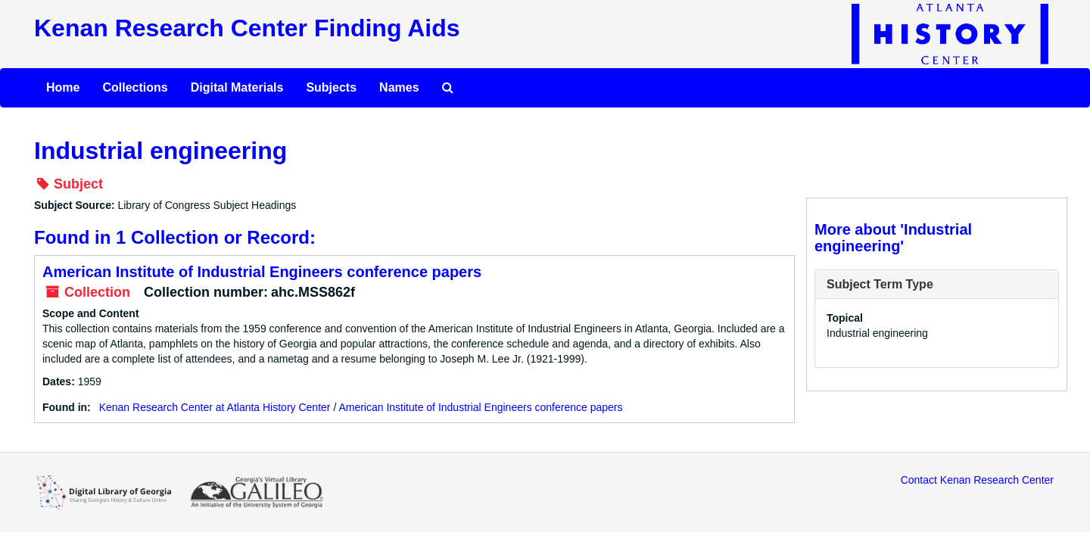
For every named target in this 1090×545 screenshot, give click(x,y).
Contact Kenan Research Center (977, 480)
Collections (134, 87)
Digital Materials (237, 87)
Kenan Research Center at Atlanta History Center (215, 407)
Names (399, 87)
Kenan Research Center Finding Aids (246, 28)
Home (62, 87)
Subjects (331, 87)
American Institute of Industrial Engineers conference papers (261, 271)
